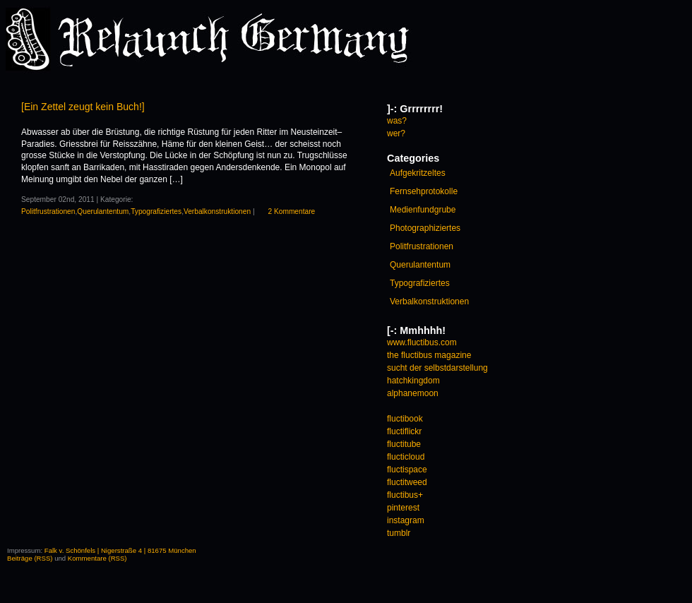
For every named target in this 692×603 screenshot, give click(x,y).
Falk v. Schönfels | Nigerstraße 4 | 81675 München (120, 550)
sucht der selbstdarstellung (437, 368)
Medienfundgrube (422, 210)
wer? (396, 133)
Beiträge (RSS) (30, 558)
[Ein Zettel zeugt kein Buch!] (83, 106)
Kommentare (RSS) (97, 558)
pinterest (403, 508)
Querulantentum (103, 211)
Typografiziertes (156, 211)
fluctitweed (407, 482)
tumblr (398, 533)
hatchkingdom (413, 381)
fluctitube (404, 444)
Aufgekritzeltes (418, 173)
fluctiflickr (404, 431)
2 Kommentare (291, 211)
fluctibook (405, 419)
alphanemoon (413, 393)
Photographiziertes (425, 228)
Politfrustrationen (48, 211)
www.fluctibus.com (422, 342)
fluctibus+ (405, 495)
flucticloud (405, 457)
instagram (405, 520)
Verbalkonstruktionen (217, 211)
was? (397, 121)
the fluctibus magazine (429, 355)
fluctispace (407, 469)
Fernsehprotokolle (424, 191)
